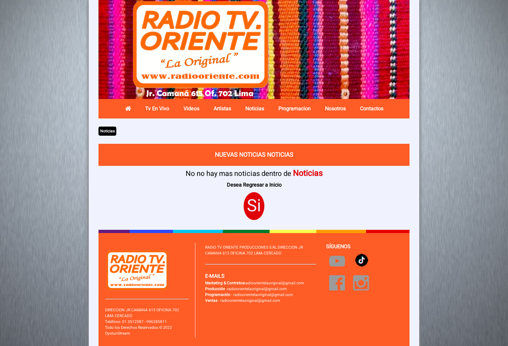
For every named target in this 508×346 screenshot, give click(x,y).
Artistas (222, 109)
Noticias (254, 109)
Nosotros (335, 109)
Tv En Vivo (157, 109)
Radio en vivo (362, 53)
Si (254, 206)
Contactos (371, 109)
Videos (191, 109)
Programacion (294, 109)
